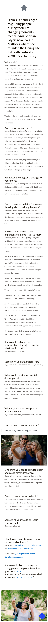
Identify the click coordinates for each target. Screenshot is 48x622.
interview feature (24, 577)
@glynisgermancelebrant (25, 554)
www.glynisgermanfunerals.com (20, 548)
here (18, 571)
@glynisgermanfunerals (13, 557)
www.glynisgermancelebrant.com (28, 545)
